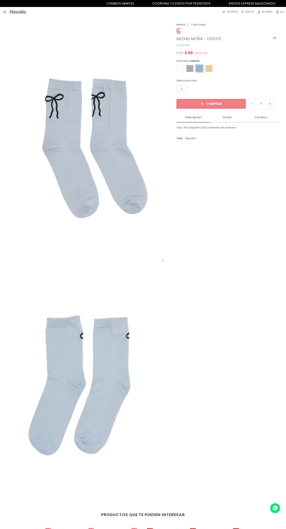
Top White (230, 499)
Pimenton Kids (231, 475)
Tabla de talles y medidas (141, 493)
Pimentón (231, 463)
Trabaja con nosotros (52, 475)
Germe (230, 469)
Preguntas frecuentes (142, 481)
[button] (247, 12)
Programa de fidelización (141, 475)
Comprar (210, 103)
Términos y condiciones (141, 487)
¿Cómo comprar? (141, 463)
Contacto (52, 469)
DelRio (231, 493)
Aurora (230, 487)
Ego (230, 481)
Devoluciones (142, 469)
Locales (52, 463)
